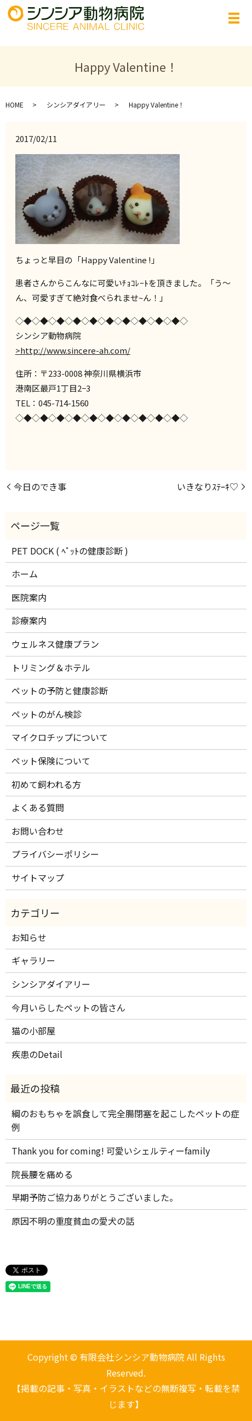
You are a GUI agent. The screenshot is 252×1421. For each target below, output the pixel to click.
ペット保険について (51, 760)
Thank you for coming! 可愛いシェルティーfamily (111, 1150)
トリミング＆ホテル (51, 667)
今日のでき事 (40, 486)
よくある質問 (38, 807)
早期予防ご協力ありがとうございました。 (95, 1197)
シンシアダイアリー (76, 104)
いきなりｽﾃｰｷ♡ (207, 486)
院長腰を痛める (47, 1174)
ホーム (25, 573)
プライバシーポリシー (55, 853)
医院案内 (29, 597)
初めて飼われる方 (46, 784)
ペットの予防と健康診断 (60, 690)
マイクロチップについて (60, 737)
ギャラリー (33, 960)
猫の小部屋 (33, 1030)
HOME (14, 104)
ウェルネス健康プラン (55, 643)
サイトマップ (38, 877)
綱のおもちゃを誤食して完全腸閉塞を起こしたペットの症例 (125, 1120)
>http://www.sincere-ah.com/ (72, 350)
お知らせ (29, 937)
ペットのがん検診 (47, 714)
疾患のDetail (37, 1054)
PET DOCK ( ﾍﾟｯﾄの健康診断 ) (70, 550)
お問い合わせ (38, 830)
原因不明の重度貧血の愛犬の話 (73, 1220)
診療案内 (29, 620)
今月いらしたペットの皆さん (68, 1007)
